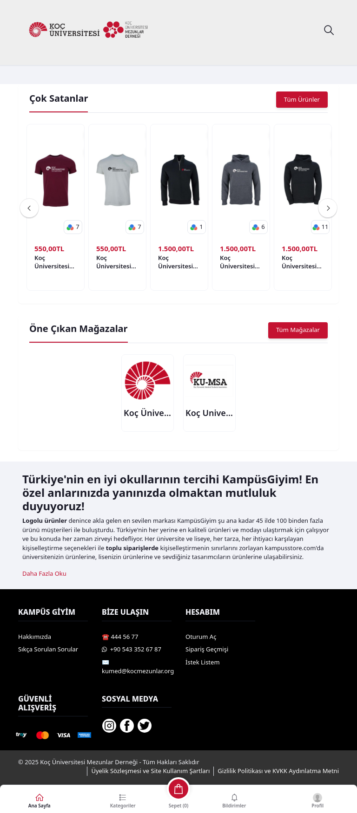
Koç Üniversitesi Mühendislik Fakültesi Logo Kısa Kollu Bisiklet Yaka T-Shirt (115, 262)
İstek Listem (202, 662)
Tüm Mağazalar (298, 330)
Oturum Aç (200, 636)
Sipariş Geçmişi (206, 649)
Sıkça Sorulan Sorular (48, 649)
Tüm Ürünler (302, 99)
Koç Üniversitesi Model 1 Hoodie (175, 262)
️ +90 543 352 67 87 (131, 649)
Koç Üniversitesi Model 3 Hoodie (237, 262)
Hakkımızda (34, 636)
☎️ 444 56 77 (120, 636)
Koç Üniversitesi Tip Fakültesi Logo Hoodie (300, 262)
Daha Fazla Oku (44, 574)
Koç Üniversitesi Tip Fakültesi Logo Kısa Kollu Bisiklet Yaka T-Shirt (53, 262)
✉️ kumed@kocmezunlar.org (138, 667)
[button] (73, 227)
